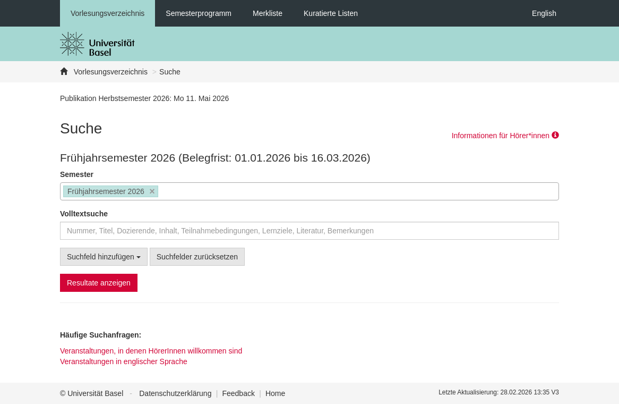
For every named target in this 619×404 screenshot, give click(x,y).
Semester (76, 174)
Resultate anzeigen (99, 283)
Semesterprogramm (198, 13)
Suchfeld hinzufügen (104, 256)
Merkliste (267, 13)
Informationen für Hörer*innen (505, 135)
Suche (169, 72)
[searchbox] (164, 192)
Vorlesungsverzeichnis (107, 13)
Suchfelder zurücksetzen (197, 256)
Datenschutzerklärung (175, 393)
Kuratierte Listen (331, 13)
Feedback (238, 393)
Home (275, 393)
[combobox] (309, 191)
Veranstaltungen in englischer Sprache (123, 361)
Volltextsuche (84, 213)
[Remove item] (152, 192)
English (544, 13)
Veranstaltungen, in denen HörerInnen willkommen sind (151, 351)
